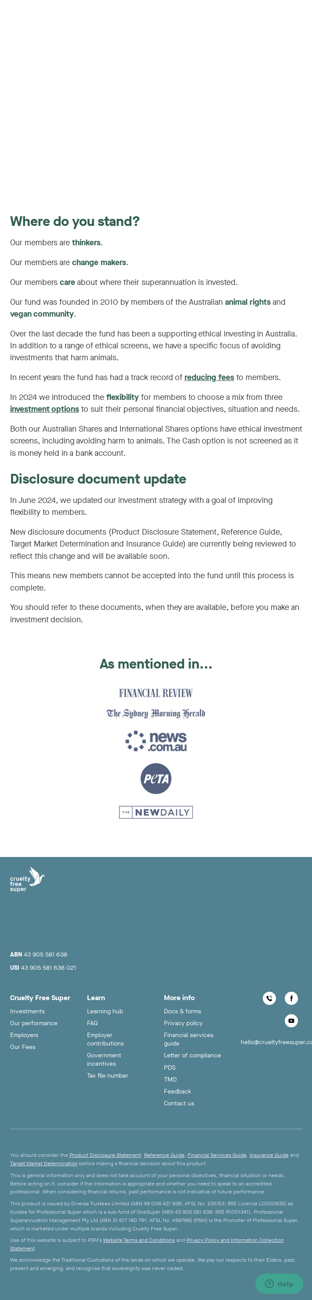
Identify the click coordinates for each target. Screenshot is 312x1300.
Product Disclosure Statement (105, 1155)
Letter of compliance (192, 1055)
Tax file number (107, 1075)
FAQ (92, 1023)
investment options (44, 409)
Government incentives (104, 1059)
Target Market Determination (44, 1163)
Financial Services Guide (217, 1155)
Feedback (177, 1091)
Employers (24, 1035)
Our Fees (23, 1047)
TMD (170, 1079)
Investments (27, 1011)
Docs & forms (182, 1011)
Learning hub (105, 1011)
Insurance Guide (269, 1155)
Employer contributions (105, 1039)
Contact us (179, 1103)
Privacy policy (183, 1023)
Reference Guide (164, 1155)
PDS (169, 1068)
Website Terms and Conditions (139, 1240)
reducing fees (209, 377)
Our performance (34, 1023)
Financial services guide (189, 1039)
